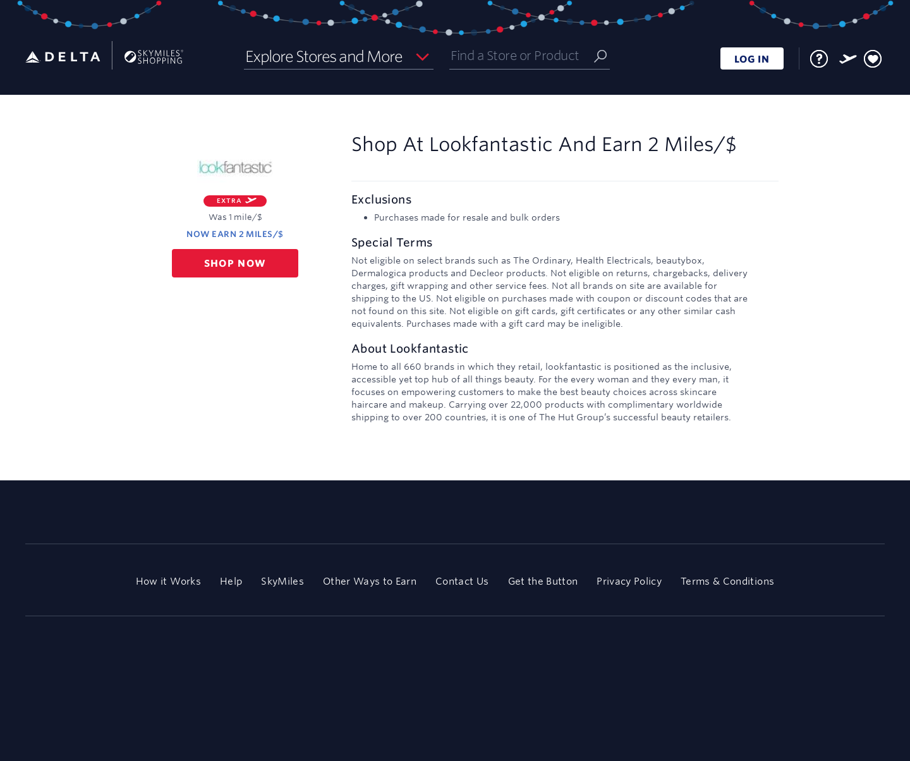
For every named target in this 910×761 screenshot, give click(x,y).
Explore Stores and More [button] (324, 56)
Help (231, 581)
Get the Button (543, 581)
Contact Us (461, 581)
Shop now (235, 263)
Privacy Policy (629, 581)
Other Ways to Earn (369, 581)
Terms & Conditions (727, 581)
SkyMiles (282, 581)
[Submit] (600, 55)
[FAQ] (819, 59)
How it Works (168, 581)
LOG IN (752, 59)
